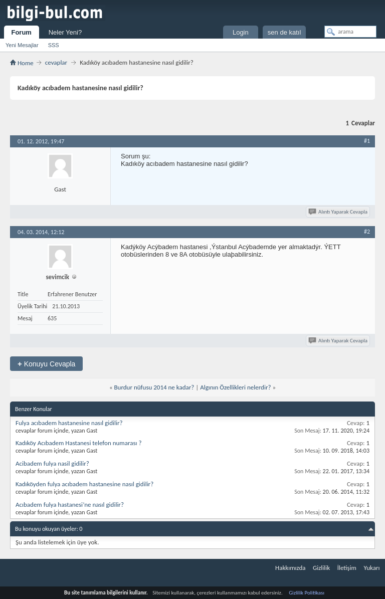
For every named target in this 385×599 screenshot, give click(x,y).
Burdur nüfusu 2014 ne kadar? (154, 387)
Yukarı (372, 567)
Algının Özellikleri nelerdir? (235, 387)
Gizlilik (321, 567)
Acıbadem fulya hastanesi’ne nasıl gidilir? (70, 504)
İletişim (346, 567)
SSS (53, 45)
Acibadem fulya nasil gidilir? (52, 463)
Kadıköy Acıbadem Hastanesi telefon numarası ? (78, 443)
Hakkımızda (290, 567)
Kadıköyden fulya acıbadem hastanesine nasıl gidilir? (84, 484)
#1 (367, 140)
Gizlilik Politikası (306, 592)
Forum (21, 32)
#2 (367, 231)
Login (241, 32)
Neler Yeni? (65, 32)
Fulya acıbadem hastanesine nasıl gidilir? (69, 423)
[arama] (350, 32)
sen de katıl (284, 32)
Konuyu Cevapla (46, 363)
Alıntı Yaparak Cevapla (338, 212)
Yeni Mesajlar (22, 45)
